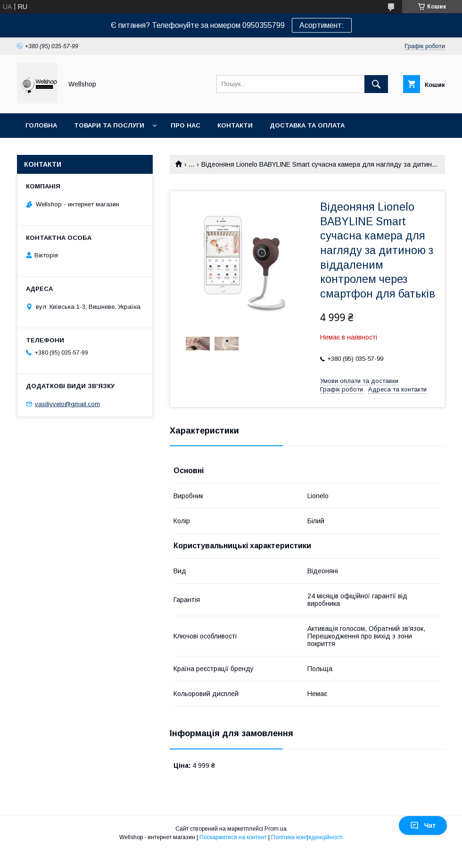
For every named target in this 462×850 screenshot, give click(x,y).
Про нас (185, 125)
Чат (423, 825)
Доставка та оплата (307, 125)
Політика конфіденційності (307, 837)
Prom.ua (275, 828)
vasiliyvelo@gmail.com (67, 404)
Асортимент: (321, 25)
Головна (41, 125)
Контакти (235, 125)
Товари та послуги (109, 125)
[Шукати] (376, 84)
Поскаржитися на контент (233, 837)
